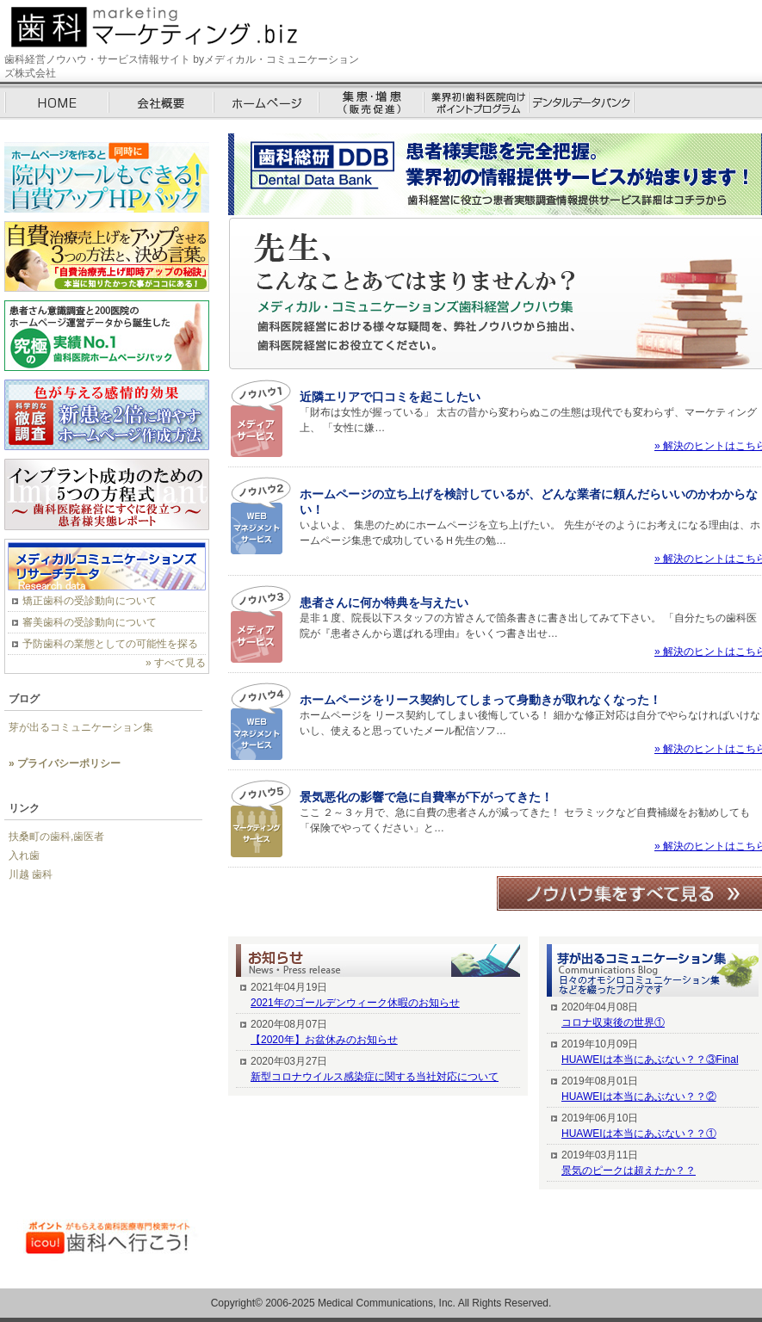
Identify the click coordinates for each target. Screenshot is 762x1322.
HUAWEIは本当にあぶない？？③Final (650, 1059)
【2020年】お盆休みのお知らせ (324, 1040)
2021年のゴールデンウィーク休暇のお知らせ (355, 1003)
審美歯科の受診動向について (89, 622)
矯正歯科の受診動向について (89, 601)
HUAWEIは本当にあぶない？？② (638, 1096)
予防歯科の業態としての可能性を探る (110, 644)
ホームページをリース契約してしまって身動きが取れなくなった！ (480, 700)
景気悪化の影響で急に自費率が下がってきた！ (426, 797)
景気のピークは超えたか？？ (628, 1170)
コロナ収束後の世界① (613, 1022)
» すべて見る (176, 663)
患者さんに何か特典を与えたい (384, 602)
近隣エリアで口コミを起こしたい (390, 397)
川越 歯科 (31, 874)
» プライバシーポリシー (65, 763)
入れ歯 (24, 855)
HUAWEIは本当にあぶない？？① (638, 1133)
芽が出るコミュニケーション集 (81, 727)
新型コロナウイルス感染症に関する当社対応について (375, 1077)
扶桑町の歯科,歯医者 (56, 837)
